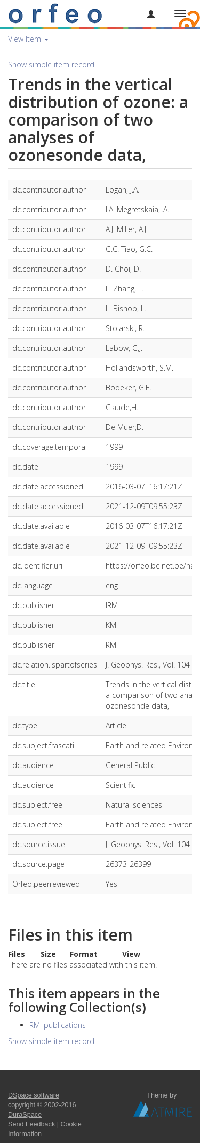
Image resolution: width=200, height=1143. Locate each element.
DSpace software (33, 1095)
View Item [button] (28, 39)
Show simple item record (51, 64)
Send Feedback (31, 1124)
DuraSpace (25, 1114)
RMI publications (57, 1025)
